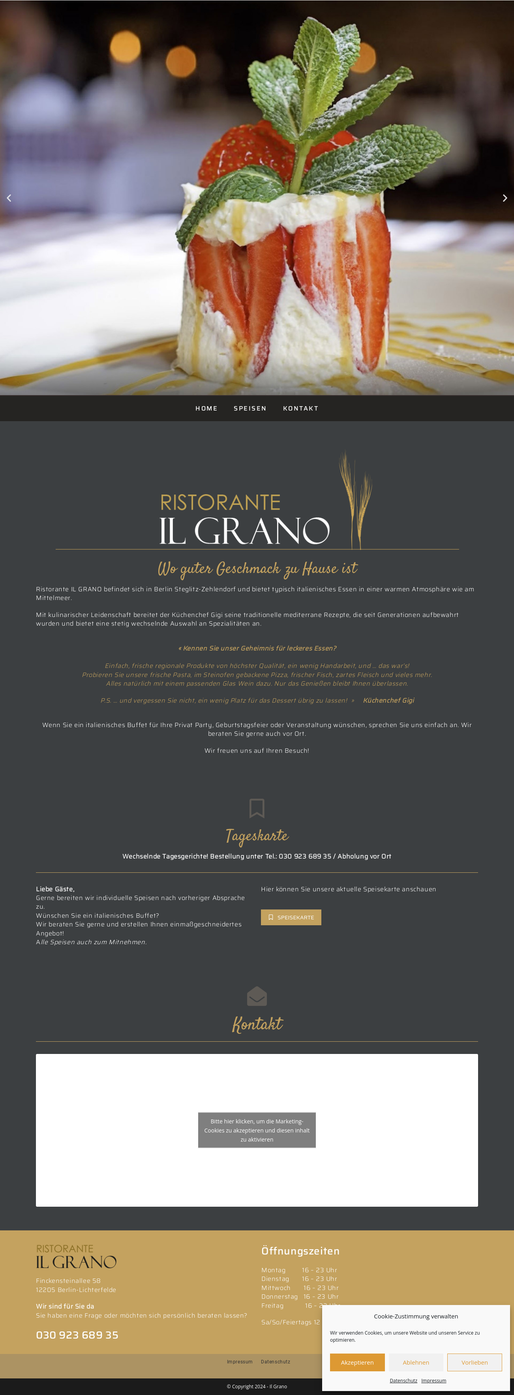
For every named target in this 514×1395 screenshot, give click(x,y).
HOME (206, 408)
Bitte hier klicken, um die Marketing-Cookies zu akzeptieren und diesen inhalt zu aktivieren (257, 1130)
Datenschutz (403, 1380)
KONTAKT (301, 408)
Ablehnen (416, 1362)
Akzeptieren (357, 1362)
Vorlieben (474, 1362)
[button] (9, 198)
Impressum (433, 1380)
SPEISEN (250, 408)
